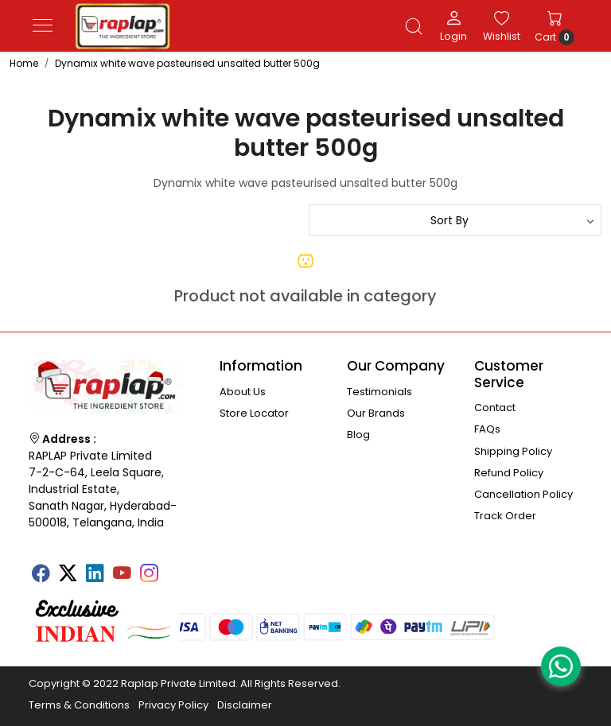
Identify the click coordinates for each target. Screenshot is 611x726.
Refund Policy (508, 472)
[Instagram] (149, 576)
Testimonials (379, 391)
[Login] (453, 25)
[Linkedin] (95, 576)
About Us (243, 391)
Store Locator (254, 413)
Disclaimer (244, 704)
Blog (358, 434)
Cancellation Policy (523, 494)
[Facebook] (41, 576)
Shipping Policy (513, 451)
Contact (495, 407)
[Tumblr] (176, 568)
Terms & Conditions (79, 704)
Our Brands (376, 413)
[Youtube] (122, 576)
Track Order (505, 515)
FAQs (487, 429)
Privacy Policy (173, 704)
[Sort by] (455, 220)
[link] (413, 26)
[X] (68, 576)
